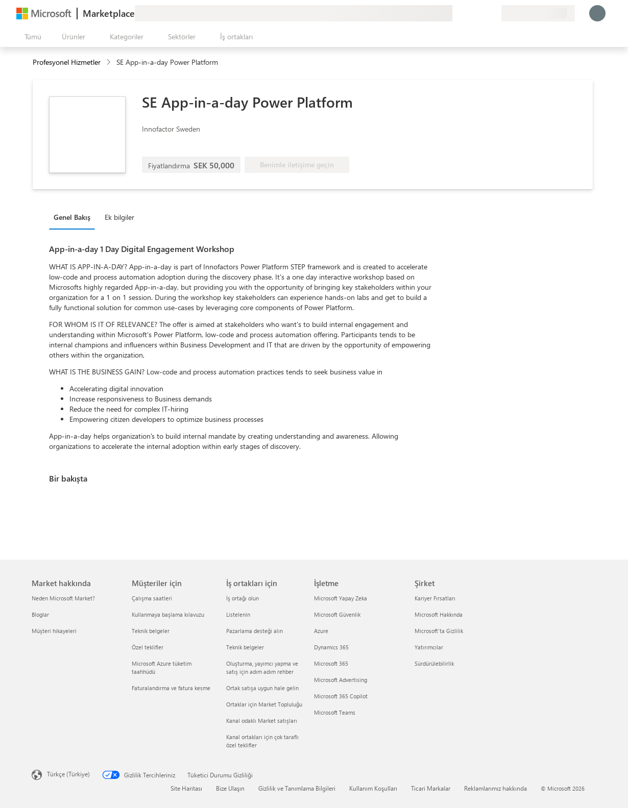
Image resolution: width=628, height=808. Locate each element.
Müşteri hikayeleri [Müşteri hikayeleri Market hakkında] (54, 631)
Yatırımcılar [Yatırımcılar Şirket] (429, 647)
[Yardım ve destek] (469, 13)
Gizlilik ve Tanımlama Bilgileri (296, 788)
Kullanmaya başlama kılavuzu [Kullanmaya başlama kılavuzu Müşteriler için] (168, 614)
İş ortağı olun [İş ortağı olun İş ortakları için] (242, 598)
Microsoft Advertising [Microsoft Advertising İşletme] (340, 680)
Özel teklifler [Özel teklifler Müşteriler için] (147, 647)
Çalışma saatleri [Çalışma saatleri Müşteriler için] (152, 598)
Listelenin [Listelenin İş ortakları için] (238, 614)
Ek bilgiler (119, 217)
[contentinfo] (109, 62)
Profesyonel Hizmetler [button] (67, 62)
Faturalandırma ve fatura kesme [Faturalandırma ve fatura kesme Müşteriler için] (171, 688)
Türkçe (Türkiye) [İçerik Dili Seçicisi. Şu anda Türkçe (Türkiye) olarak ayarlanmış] (68, 774)
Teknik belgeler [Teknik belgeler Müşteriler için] (151, 631)
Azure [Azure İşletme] (321, 631)
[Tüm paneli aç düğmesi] (30, 37)
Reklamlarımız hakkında (495, 788)
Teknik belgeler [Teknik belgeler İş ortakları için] (245, 647)
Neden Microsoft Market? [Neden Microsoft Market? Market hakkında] (63, 598)
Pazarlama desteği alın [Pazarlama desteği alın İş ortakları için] (254, 631)
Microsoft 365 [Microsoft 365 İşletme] (331, 663)
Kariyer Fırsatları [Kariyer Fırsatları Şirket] (435, 598)
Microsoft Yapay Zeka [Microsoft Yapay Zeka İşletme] (340, 598)
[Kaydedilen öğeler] (481, 13)
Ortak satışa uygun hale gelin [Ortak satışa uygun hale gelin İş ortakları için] (262, 688)
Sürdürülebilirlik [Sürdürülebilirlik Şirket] (434, 663)
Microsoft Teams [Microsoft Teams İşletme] (334, 712)
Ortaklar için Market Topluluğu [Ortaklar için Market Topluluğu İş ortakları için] (264, 704)
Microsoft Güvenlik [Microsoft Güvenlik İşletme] (337, 614)
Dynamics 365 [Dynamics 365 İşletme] (331, 647)
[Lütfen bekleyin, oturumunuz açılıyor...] (597, 13)
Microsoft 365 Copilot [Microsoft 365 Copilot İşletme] (341, 696)
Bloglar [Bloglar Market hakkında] (40, 614)
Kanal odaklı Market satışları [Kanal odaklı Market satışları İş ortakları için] (261, 720)
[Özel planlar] (493, 13)
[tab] (74, 217)
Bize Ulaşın (230, 788)
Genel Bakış (72, 217)
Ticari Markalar (430, 788)
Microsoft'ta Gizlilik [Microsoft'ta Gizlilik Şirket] (439, 631)
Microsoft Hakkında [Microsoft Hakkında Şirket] (439, 614)
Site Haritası (186, 788)
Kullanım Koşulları (373, 788)
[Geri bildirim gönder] (456, 13)
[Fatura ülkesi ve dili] (538, 13)
